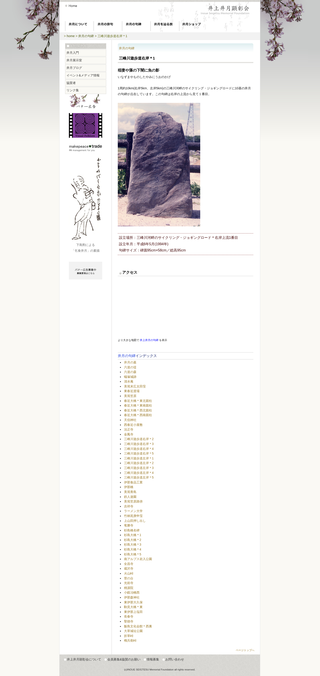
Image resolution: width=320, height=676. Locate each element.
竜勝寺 (128, 525)
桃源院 (128, 588)
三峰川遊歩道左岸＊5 (139, 477)
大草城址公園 (133, 631)
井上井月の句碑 (149, 340)
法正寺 (128, 429)
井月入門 (72, 52)
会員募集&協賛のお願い (124, 659)
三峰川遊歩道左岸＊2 (139, 463)
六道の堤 (130, 367)
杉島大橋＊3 (132, 544)
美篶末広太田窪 (135, 386)
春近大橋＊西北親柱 (138, 410)
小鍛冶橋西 (132, 592)
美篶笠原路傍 (133, 501)
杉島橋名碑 (132, 530)
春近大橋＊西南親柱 (138, 415)
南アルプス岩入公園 (138, 559)
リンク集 (72, 90)
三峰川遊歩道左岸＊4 (139, 473)
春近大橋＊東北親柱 (138, 401)
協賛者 (71, 83)
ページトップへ (245, 650)
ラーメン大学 (133, 511)
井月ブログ (74, 68)
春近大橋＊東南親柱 (138, 405)
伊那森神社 (132, 597)
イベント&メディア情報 (83, 75)
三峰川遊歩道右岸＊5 (139, 453)
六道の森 (130, 372)
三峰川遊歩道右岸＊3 (139, 444)
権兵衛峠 (130, 640)
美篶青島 (130, 492)
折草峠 (128, 636)
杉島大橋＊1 (132, 535)
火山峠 (128, 573)
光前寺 (128, 583)
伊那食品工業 (133, 482)
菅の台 (128, 578)
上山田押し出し (135, 520)
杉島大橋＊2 (132, 540)
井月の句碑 (86, 36)
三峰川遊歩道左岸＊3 (139, 468)
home (71, 36)
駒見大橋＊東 (133, 607)
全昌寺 (128, 564)
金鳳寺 (128, 434)
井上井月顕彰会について (84, 659)
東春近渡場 (132, 391)
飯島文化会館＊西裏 (138, 626)
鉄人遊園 (130, 497)
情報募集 (153, 659)
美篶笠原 (130, 396)
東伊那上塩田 (133, 612)
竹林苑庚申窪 (133, 516)
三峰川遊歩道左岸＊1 (139, 458)
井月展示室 (74, 60)
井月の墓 (130, 362)
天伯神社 (130, 420)
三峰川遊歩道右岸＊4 (139, 449)
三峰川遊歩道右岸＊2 (139, 439)
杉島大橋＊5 (132, 554)
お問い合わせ (174, 659)
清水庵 (128, 381)
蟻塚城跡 (130, 377)
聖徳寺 (128, 621)
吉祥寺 (128, 506)
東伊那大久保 (133, 602)
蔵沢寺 (128, 568)
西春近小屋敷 (133, 425)
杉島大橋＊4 (132, 549)
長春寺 (128, 616)
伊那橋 (128, 487)
